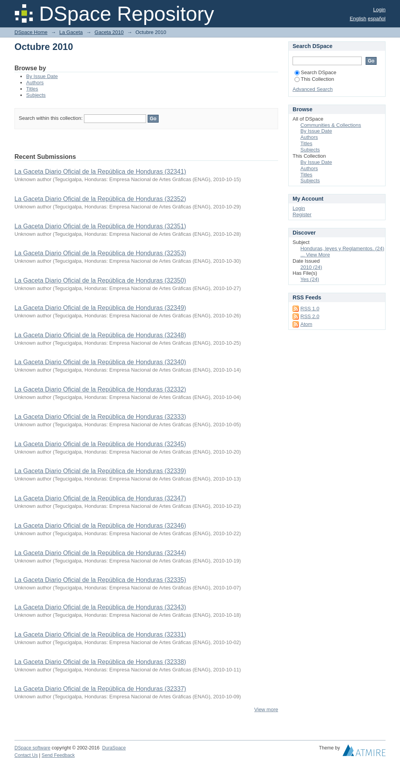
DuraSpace (113, 748)
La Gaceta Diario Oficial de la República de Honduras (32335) (100, 580)
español (377, 18)
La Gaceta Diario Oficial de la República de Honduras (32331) (100, 634)
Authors (35, 82)
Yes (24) (309, 279)
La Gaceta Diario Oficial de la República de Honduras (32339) (100, 471)
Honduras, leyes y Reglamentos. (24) (342, 248)
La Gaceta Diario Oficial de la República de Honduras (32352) (100, 199)
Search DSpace (315, 72)
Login (379, 9)
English (358, 18)
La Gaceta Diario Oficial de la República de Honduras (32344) (100, 553)
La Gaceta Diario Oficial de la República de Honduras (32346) (100, 525)
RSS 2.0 (309, 316)
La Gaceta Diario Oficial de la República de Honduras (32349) (100, 307)
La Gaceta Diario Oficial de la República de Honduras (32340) (100, 362)
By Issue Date (42, 76)
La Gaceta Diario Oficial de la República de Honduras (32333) (100, 416)
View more (266, 709)
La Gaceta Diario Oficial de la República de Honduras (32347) (100, 498)
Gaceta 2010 (109, 32)
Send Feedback (58, 755)
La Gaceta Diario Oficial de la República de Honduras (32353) (100, 253)
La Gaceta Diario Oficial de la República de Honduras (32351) (100, 226)
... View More (315, 255)
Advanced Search (313, 89)
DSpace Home (31, 32)
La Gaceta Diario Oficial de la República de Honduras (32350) (100, 280)
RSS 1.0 (309, 308)
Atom (306, 324)
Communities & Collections (330, 125)
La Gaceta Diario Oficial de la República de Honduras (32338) (100, 662)
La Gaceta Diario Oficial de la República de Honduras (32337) (100, 688)
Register (302, 214)
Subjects (36, 95)
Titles (32, 89)
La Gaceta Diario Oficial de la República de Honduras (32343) (100, 607)
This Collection (314, 79)
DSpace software (32, 748)
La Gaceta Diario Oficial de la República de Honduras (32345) (100, 444)
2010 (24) (311, 267)
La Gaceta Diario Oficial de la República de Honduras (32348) (100, 335)
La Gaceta (71, 32)
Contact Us (26, 755)
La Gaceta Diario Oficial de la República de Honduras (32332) (100, 389)
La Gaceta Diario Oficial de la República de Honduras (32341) (100, 171)
